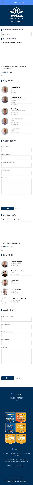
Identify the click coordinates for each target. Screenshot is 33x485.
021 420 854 (14, 102)
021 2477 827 (15, 112)
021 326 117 (14, 265)
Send (7, 208)
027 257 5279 (15, 132)
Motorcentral (20, 481)
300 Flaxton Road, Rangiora (16, 466)
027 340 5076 (15, 122)
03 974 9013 (14, 93)
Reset (17, 208)
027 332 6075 (15, 274)
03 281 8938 (14, 124)
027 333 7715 (15, 293)
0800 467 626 (16, 22)
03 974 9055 (14, 114)
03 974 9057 (14, 104)
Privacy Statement (16, 477)
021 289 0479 (15, 283)
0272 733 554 (15, 90)
